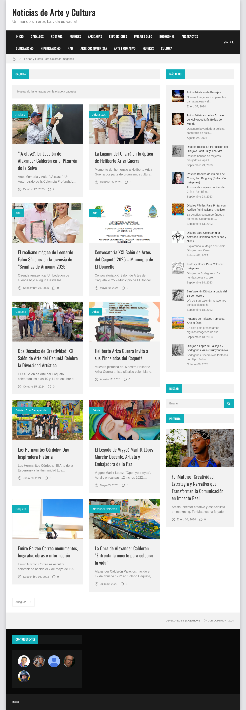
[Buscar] (232, 42)
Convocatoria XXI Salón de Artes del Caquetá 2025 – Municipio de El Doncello (124, 259)
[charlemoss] (69, 661)
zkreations (192, 620)
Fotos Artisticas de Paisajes (204, 92)
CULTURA (166, 48)
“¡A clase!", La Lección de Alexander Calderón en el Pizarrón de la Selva (47, 160)
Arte (18, 213)
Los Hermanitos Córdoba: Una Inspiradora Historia (43, 453)
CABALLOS (37, 36)
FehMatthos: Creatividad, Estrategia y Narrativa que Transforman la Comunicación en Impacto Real (198, 487)
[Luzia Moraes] (39, 661)
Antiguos (23, 602)
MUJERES (75, 36)
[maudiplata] (24, 676)
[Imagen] (47, 124)
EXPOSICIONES (118, 36)
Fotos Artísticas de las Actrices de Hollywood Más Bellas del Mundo (206, 119)
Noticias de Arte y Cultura (54, 12)
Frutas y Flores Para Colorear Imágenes (49, 58)
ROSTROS (57, 36)
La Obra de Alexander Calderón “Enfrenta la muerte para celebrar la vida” (124, 555)
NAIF (70, 48)
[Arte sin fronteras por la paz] (24, 661)
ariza (95, 311)
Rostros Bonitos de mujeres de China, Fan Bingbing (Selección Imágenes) (206, 178)
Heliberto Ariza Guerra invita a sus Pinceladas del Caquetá (121, 354)
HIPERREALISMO (51, 48)
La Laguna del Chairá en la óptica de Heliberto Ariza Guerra (124, 157)
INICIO (20, 36)
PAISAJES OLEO (143, 36)
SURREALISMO (25, 48)
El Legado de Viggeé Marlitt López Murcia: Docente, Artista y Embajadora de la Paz (124, 456)
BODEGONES (166, 36)
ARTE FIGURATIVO (125, 48)
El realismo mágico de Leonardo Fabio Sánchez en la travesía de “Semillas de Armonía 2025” (45, 259)
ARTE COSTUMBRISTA (93, 48)
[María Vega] (54, 661)
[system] (226, 42)
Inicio (15, 701)
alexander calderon (104, 509)
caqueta (20, 311)
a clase (20, 114)
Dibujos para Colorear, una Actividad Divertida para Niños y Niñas (206, 237)
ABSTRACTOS (190, 36)
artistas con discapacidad (31, 410)
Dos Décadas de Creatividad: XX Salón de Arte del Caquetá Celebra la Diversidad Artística (48, 358)
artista (96, 410)
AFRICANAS (95, 36)
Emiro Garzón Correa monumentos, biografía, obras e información (48, 551)
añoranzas (99, 114)
